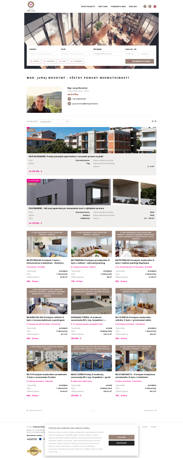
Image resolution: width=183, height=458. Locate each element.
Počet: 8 (31, 184)
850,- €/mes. (121, 281)
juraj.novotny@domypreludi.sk (85, 103)
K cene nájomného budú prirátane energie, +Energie (47, 234)
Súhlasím (122, 437)
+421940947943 (79, 99)
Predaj (36, 61)
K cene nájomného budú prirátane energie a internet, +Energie (135, 291)
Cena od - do (130, 49)
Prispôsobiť (121, 443)
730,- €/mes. (77, 281)
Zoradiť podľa (32, 121)
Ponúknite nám (118, 6)
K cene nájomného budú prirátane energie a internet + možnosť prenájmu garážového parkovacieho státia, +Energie (47, 293)
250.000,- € (76, 395)
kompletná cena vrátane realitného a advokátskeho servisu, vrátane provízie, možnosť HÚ (91, 292)
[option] (91, 41)
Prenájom (50, 61)
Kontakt (133, 6)
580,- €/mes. (33, 281)
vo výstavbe (33, 181)
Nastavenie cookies (34, 435)
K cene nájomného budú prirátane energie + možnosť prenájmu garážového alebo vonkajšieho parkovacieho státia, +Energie (136, 236)
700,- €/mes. (121, 395)
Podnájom (78, 61)
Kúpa (64, 61)
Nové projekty (88, 6)
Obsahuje (97, 49)
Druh (63, 49)
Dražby (144, 427)
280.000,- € (76, 338)
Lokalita (32, 49)
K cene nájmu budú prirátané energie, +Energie (47, 348)
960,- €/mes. (121, 338)
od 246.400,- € (35, 171)
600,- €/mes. (33, 395)
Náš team (103, 6)
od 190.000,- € (35, 223)
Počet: (31, 130)
